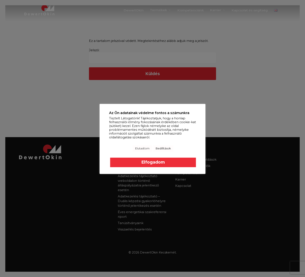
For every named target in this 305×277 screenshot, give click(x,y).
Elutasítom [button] (142, 148)
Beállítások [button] (163, 148)
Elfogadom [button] (153, 162)
